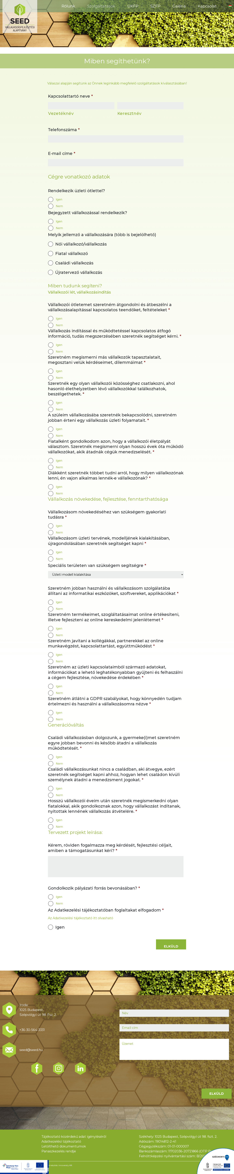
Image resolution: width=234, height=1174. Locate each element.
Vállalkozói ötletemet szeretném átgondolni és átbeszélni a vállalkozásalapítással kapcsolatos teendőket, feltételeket (110, 307)
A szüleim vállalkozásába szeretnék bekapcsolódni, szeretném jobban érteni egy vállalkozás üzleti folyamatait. (112, 417)
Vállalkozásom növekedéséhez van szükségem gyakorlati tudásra (107, 514)
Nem (59, 206)
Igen (59, 199)
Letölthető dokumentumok (63, 1146)
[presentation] (144, 1073)
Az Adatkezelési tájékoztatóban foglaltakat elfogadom (106, 910)
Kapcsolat (207, 6)
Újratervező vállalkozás (78, 272)
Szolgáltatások (101, 6)
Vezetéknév (61, 113)
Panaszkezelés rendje (58, 1151)
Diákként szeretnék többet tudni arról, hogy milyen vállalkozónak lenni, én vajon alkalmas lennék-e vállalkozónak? (115, 475)
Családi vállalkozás (74, 263)
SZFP (155, 6)
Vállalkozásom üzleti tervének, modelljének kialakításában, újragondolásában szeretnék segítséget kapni (109, 541)
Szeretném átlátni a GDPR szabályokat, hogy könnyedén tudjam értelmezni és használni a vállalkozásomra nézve (115, 701)
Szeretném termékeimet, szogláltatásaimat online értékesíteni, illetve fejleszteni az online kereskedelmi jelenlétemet (113, 617)
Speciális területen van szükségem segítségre (97, 565)
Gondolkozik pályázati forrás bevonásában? (94, 888)
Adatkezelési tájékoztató (61, 1141)
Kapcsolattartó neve (70, 96)
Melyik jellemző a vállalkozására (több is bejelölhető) (102, 234)
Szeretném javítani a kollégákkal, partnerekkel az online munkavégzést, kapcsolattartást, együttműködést (105, 643)
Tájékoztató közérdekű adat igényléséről (73, 1137)
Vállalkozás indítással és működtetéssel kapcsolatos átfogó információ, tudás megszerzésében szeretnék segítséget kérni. (114, 333)
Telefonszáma (64, 129)
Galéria (179, 6)
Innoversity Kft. (65, 1165)
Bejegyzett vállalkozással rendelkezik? (87, 212)
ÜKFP (132, 6)
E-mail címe (61, 153)
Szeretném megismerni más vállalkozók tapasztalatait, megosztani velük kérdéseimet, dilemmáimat (104, 360)
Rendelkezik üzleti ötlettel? (76, 190)
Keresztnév (129, 113)
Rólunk (68, 6)
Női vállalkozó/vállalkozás (81, 244)
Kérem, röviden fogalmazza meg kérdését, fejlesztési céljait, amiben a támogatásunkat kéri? (110, 848)
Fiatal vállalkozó (71, 253)
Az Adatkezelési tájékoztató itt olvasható (80, 918)
